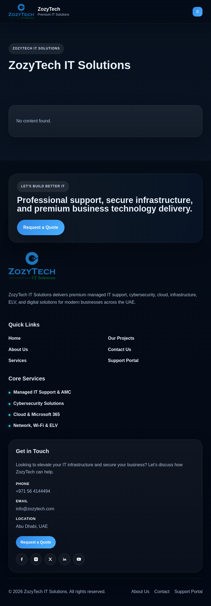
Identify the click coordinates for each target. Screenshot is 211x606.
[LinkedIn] (64, 559)
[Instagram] (36, 559)
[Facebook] (21, 559)
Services (18, 360)
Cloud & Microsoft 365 (36, 414)
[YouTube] (79, 559)
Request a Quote (40, 227)
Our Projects (121, 338)
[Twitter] (50, 559)
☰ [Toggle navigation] (197, 12)
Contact (162, 591)
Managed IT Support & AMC (42, 392)
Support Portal (123, 360)
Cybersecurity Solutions (38, 403)
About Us (18, 349)
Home (15, 338)
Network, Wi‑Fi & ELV (35, 425)
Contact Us (119, 349)
